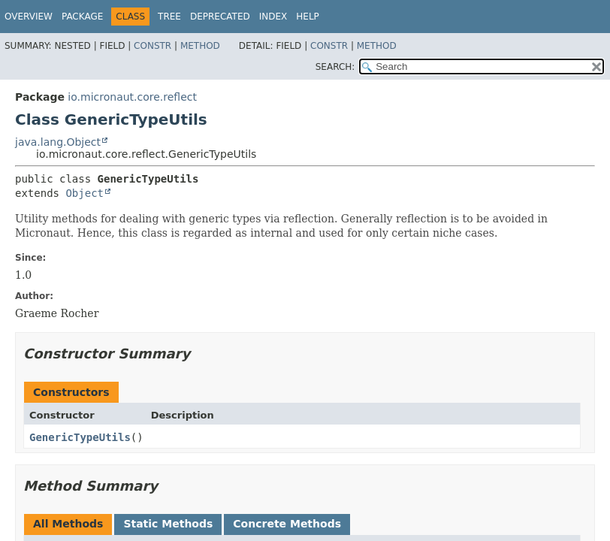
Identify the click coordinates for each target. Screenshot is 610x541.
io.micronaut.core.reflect (132, 97)
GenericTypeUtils (80, 437)
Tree (169, 16)
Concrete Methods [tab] (287, 524)
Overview (29, 16)
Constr (152, 46)
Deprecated (220, 16)
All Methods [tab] (68, 524)
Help (307, 16)
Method (200, 46)
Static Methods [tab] (168, 524)
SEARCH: (335, 67)
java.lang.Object (58, 142)
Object (84, 193)
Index (273, 16)
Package (82, 16)
